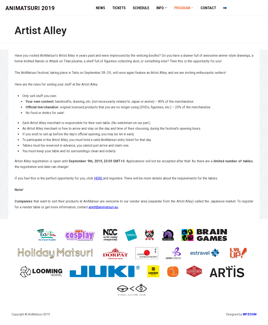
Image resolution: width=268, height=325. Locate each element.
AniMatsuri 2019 (30, 8)
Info (160, 8)
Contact (208, 8)
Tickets (119, 8)
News (100, 8)
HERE (98, 178)
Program (182, 8)
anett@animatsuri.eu (103, 207)
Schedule (141, 8)
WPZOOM (249, 314)
